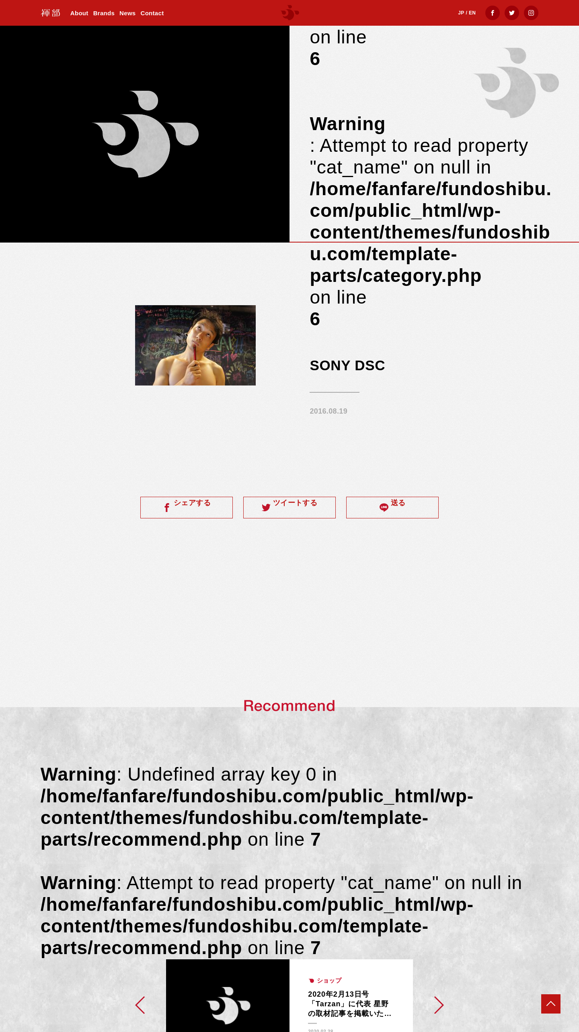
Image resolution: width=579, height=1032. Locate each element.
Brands (104, 13)
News (127, 13)
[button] (140, 1005)
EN (472, 13)
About (79, 13)
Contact (152, 13)
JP (461, 13)
